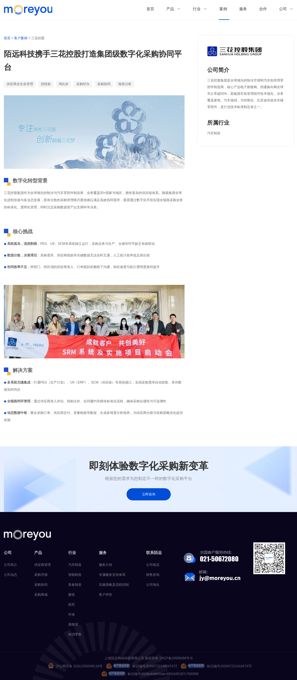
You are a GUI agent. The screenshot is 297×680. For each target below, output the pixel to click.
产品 (170, 9)
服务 (243, 9)
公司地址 (152, 585)
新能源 (73, 624)
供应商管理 (42, 565)
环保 (71, 614)
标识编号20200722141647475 (216, 666)
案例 (223, 9)
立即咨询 (148, 494)
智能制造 (75, 575)
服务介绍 (105, 565)
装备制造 (75, 585)
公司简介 (10, 565)
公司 (283, 9)
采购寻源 (41, 575)
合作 (263, 9)
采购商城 (41, 595)
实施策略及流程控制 (114, 585)
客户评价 (105, 595)
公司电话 (152, 565)
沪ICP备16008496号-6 (176, 658)
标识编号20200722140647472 (141, 666)
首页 (150, 9)
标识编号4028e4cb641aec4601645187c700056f (149, 673)
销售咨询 (152, 575)
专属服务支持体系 (112, 575)
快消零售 (75, 634)
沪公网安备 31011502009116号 (75, 666)
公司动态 (10, 575)
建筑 (71, 595)
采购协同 (41, 585)
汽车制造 (75, 565)
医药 (71, 605)
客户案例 (20, 38)
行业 (197, 9)
